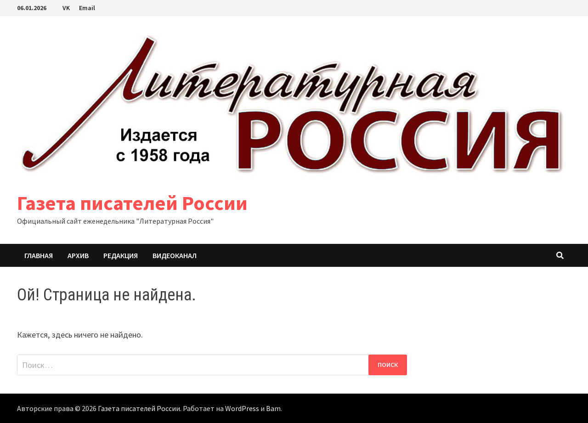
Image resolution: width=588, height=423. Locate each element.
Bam (273, 408)
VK (66, 8)
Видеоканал (175, 255)
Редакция (120, 255)
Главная (38, 255)
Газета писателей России (132, 202)
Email (87, 8)
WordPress (242, 408)
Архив (78, 255)
